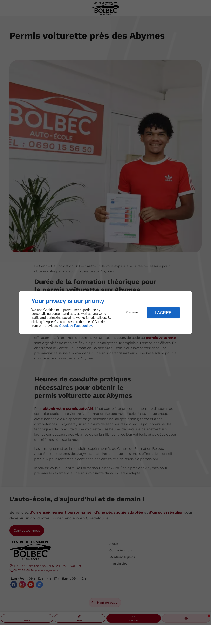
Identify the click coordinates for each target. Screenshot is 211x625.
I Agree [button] (163, 312)
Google (64, 325)
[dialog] (105, 312)
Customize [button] (132, 312)
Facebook (81, 325)
